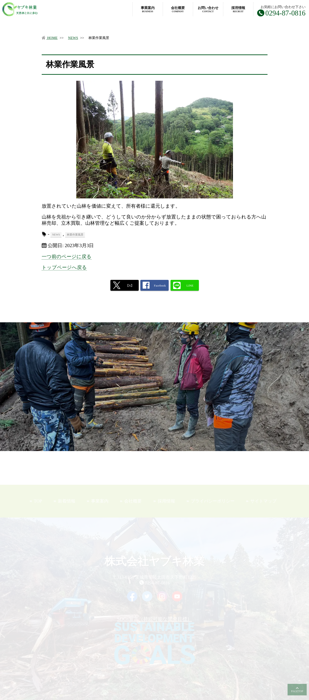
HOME (50, 38)
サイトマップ (263, 501)
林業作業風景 (75, 234)
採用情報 (238, 9)
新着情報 (66, 501)
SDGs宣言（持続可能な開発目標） (154, 640)
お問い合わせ (208, 9)
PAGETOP (297, 691)
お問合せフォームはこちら (154, 396)
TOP (38, 501)
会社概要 (178, 9)
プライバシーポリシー (213, 501)
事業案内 (148, 9)
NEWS (73, 38)
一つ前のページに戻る (66, 256)
